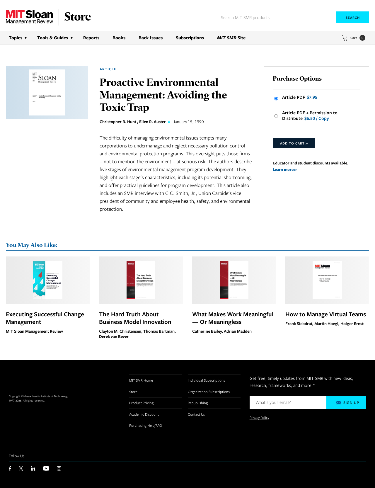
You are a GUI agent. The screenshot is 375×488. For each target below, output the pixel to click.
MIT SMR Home (141, 380)
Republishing (198, 402)
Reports (91, 38)
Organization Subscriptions (209, 391)
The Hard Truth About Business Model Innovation (135, 318)
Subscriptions (190, 38)
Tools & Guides (52, 38)
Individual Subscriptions (206, 380)
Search (353, 17)
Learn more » (285, 169)
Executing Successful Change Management (45, 318)
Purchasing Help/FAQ (145, 425)
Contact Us (196, 414)
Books (118, 38)
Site (231, 38)
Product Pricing (141, 402)
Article (108, 69)
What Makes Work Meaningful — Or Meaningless (232, 318)
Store (133, 391)
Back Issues (151, 38)
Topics (15, 38)
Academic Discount (144, 414)
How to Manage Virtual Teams (325, 314)
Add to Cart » (294, 143)
